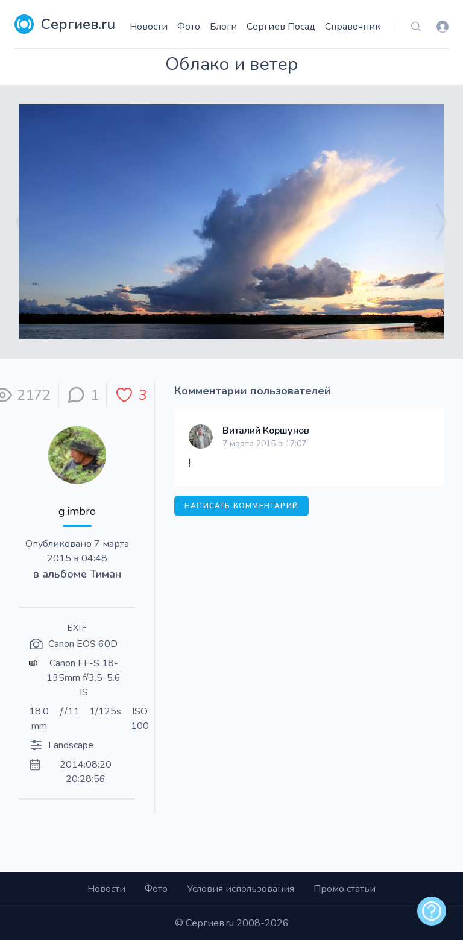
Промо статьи (344, 888)
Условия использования (240, 888)
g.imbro (77, 511)
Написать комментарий (241, 506)
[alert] (431, 911)
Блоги (223, 26)
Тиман (105, 574)
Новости (149, 26)
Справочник (352, 26)
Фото (188, 26)
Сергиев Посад (281, 26)
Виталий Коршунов (265, 430)
